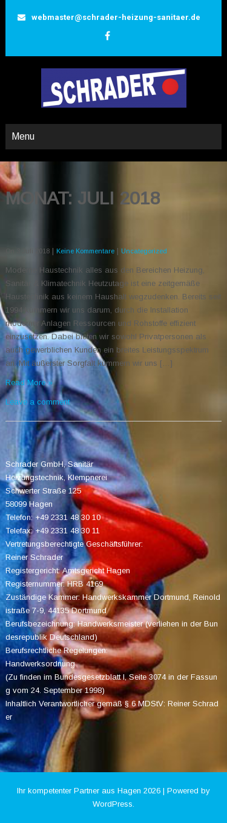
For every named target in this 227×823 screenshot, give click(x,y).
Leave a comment (37, 401)
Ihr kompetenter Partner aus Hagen (79, 790)
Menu (23, 136)
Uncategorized (144, 251)
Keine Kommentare (85, 251)
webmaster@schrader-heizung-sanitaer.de (115, 17)
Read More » (29, 382)
